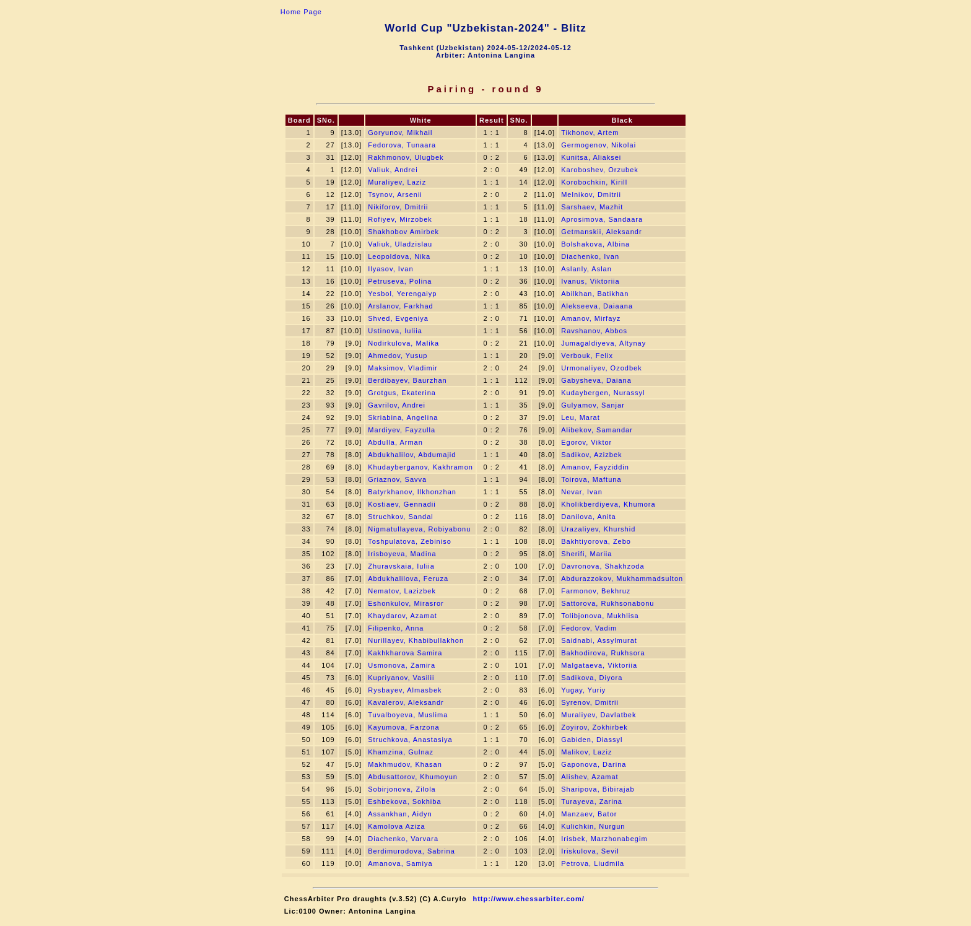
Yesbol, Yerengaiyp (402, 293)
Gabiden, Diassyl (591, 739)
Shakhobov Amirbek (403, 231)
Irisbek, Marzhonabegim (604, 838)
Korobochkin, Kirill (594, 182)
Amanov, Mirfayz (590, 318)
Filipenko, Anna (396, 628)
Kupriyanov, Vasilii (401, 677)
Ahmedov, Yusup (397, 355)
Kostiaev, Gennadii (402, 504)
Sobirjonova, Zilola (402, 789)
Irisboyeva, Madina (402, 553)
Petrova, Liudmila (592, 863)
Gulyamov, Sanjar (593, 405)
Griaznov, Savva (397, 479)
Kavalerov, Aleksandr (406, 702)
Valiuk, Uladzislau (400, 244)
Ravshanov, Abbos (594, 330)
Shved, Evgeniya (398, 318)
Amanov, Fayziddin (595, 467)
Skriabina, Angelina (403, 417)
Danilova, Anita (588, 516)
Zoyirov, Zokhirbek (594, 727)
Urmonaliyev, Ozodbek (601, 368)
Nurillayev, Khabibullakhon (416, 640)
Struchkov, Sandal (400, 516)
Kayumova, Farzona (403, 727)
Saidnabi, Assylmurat (599, 640)
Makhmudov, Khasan (405, 764)
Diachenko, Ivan (590, 256)
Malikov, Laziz (586, 752)
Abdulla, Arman (395, 442)
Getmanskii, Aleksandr (601, 231)
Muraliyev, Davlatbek (598, 715)
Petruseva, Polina (400, 281)
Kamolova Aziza (396, 826)
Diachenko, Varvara (403, 838)
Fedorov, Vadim (589, 628)
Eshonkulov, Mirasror (406, 603)
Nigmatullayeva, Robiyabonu (419, 529)
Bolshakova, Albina (595, 244)
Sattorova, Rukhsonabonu (607, 603)
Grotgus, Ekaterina (402, 392)
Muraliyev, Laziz (397, 182)
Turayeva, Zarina (591, 801)
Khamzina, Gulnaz (400, 752)
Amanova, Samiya (400, 863)
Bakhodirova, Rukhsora (603, 653)
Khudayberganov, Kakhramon (420, 467)
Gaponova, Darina (593, 764)
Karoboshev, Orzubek (599, 169)
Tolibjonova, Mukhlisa (600, 615)
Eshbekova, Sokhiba (404, 801)
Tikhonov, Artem (590, 132)
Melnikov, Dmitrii (591, 194)
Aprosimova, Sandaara (602, 219)
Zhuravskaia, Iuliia (401, 566)
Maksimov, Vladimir (403, 368)
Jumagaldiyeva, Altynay (603, 343)
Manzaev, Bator (589, 814)
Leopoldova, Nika (399, 256)
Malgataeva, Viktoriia (599, 665)
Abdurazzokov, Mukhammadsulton (622, 578)
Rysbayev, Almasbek (405, 690)
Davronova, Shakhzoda (602, 566)
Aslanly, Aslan (586, 269)
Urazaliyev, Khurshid (598, 529)
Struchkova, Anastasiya (410, 739)
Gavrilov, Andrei (396, 405)
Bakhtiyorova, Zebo (596, 541)
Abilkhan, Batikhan (595, 293)
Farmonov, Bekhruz (595, 591)
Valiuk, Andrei (392, 169)
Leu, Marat (580, 417)
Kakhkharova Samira (405, 653)
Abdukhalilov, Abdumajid (412, 454)
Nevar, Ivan (582, 492)
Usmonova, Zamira (401, 665)
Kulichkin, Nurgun (593, 826)
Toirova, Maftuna (591, 479)
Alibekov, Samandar (597, 430)
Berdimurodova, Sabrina (411, 851)
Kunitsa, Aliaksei (591, 157)
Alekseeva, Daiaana (597, 306)
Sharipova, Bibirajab (597, 789)
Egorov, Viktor (586, 442)
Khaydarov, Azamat (402, 615)
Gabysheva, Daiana (596, 380)
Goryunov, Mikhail (400, 132)
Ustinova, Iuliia (395, 330)
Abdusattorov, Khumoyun (413, 776)
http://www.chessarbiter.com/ (528, 898)
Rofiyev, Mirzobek (400, 219)
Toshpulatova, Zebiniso (409, 541)
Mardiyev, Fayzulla (401, 430)
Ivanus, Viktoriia (590, 281)
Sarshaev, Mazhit (592, 207)
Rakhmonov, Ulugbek (405, 157)
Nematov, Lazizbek (402, 591)
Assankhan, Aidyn (400, 814)
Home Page (301, 11)
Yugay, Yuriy (583, 690)
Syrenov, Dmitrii (590, 702)
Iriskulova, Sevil (590, 851)
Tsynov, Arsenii (395, 194)
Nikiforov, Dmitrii (398, 207)
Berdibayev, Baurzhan (407, 380)
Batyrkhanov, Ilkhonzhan (412, 492)
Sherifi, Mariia (586, 553)
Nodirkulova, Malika (403, 343)
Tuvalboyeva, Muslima (408, 715)
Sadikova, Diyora (591, 677)
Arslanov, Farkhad (400, 306)
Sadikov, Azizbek (591, 454)
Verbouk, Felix (587, 355)
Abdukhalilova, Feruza (408, 578)
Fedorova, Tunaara (402, 145)
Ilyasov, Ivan (390, 269)
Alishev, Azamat (589, 776)
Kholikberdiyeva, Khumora (608, 504)
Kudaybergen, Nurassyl (603, 392)
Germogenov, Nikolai (598, 145)
